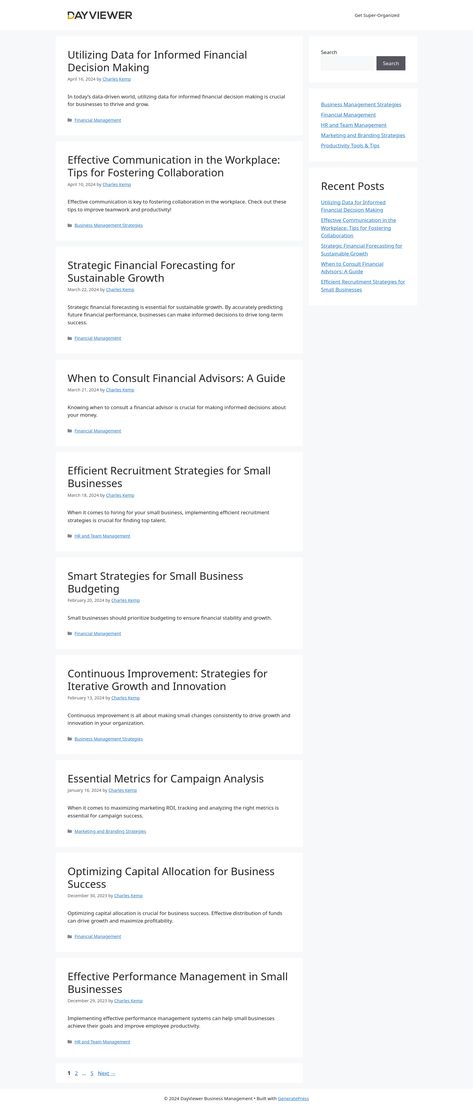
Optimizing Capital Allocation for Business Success (171, 877)
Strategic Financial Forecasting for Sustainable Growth (151, 271)
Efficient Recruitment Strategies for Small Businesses (169, 476)
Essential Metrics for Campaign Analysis (166, 778)
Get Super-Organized (377, 15)
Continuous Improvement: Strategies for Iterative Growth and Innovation (168, 679)
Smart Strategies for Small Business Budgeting (155, 582)
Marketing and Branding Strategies (110, 831)
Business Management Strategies (109, 225)
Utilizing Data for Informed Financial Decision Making (157, 60)
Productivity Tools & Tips (350, 145)
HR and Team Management (102, 536)
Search (329, 52)
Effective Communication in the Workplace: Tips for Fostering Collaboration (174, 166)
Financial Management (98, 120)
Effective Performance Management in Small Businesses (178, 982)
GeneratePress (293, 1098)
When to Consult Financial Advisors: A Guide (177, 378)
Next (107, 1073)
